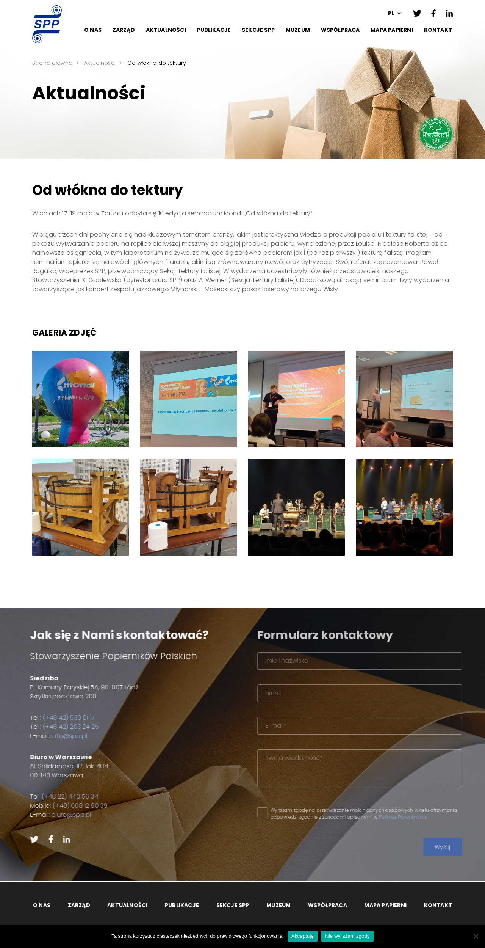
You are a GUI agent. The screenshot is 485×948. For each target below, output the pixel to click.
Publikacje (214, 30)
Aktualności (166, 30)
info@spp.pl (49, 735)
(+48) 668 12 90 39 (59, 805)
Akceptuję (302, 936)
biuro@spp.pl (51, 814)
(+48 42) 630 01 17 (48, 717)
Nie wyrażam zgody (347, 936)
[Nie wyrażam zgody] (475, 936)
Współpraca (340, 30)
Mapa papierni (392, 30)
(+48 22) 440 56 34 (49, 796)
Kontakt (438, 30)
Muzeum (298, 30)
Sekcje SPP (258, 30)
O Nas (93, 30)
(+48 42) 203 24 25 (50, 726)
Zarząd (124, 30)
